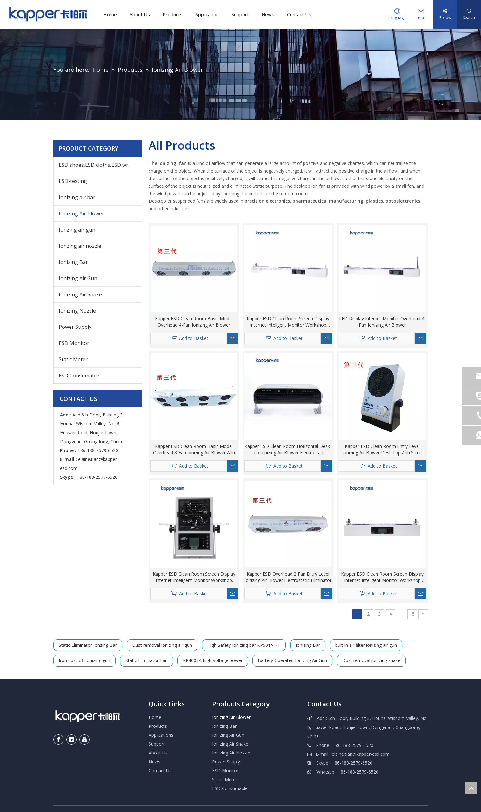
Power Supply (75, 326)
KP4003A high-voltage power (213, 660)
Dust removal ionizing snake (371, 660)
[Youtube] (84, 739)
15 (412, 614)
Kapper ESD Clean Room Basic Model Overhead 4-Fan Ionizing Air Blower (194, 321)
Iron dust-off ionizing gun (84, 660)
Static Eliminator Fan (146, 660)
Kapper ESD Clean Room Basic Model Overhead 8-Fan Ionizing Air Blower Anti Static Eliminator (194, 449)
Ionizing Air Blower (81, 213)
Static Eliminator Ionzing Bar (88, 645)
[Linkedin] (71, 739)
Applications (161, 735)
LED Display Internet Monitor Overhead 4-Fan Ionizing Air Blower (382, 321)
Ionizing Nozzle (77, 310)
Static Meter (73, 359)
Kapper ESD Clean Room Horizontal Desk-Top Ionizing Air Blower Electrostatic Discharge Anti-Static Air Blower (287, 449)
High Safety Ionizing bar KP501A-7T (243, 645)
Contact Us (299, 14)
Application (207, 14)
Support (240, 14)
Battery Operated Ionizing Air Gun (292, 660)
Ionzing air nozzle (80, 245)
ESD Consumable (79, 375)
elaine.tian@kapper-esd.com (361, 754)
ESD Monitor (74, 343)
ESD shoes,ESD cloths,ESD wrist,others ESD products (100, 164)
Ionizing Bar (73, 262)
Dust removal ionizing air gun (162, 645)
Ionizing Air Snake (80, 294)
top (471, 788)
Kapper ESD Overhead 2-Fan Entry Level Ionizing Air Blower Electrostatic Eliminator (287, 577)
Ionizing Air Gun (78, 278)
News (268, 14)
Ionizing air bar (77, 197)
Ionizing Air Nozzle (231, 753)
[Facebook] (58, 739)
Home (110, 14)
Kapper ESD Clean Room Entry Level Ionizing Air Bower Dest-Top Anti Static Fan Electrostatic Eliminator (382, 449)
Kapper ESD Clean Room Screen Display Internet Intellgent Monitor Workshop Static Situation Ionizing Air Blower (194, 577)
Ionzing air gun (77, 229)
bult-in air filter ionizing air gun (366, 645)
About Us (140, 14)
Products (173, 14)
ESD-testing (73, 181)
